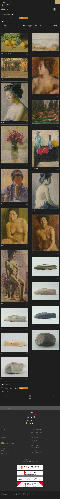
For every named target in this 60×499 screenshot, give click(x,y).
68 (30, 25)
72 (37, 25)
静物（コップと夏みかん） (7, 53)
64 (23, 25)
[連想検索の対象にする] (27, 53)
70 (33, 25)
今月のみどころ (34, 437)
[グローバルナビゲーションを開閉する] (57, 2)
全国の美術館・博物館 (6, 437)
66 (26, 25)
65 (24, 25)
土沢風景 (33, 125)
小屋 (2, 79)
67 (28, 25)
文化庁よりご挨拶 (35, 435)
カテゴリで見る (4, 432)
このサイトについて (35, 445)
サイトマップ (34, 450)
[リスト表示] (57, 9)
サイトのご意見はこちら (36, 453)
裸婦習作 (3, 122)
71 (35, 25)
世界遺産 (3, 448)
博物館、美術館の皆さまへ (37, 432)
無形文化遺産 (4, 451)
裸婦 (2, 303)
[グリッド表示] (54, 9)
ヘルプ (32, 442)
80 (40, 25)
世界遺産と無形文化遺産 (6, 435)
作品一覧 (3, 430)
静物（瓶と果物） (35, 168)
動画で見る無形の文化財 (6, 453)
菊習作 (2, 165)
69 (31, 25)
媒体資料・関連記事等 (36, 430)
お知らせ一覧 (34, 440)
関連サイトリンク (35, 447)
